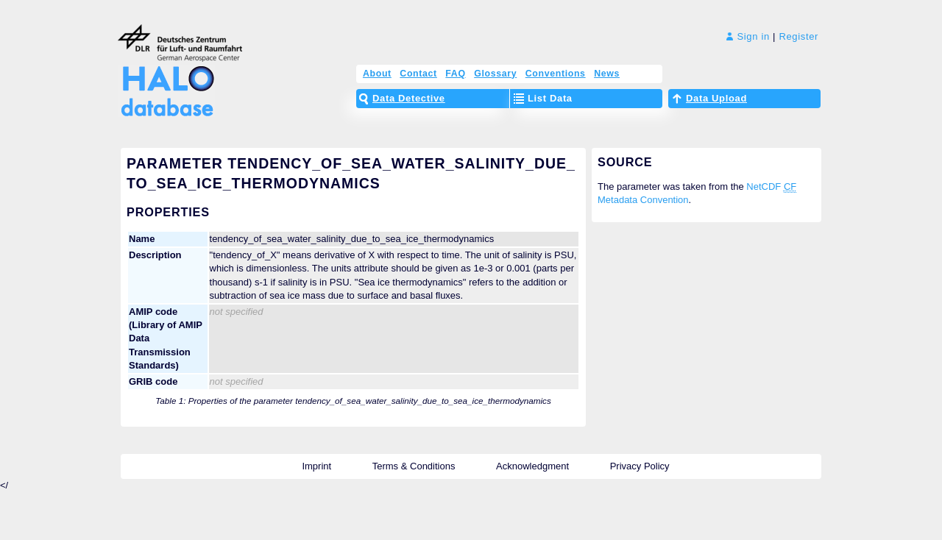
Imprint (316, 466)
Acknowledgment (532, 466)
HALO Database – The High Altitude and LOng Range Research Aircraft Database (164, 82)
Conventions (555, 73)
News (607, 73)
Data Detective (408, 98)
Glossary (495, 73)
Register (798, 36)
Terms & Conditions (414, 466)
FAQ (455, 73)
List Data (550, 98)
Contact (418, 73)
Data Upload (716, 98)
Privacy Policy (640, 466)
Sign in (748, 36)
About (377, 73)
